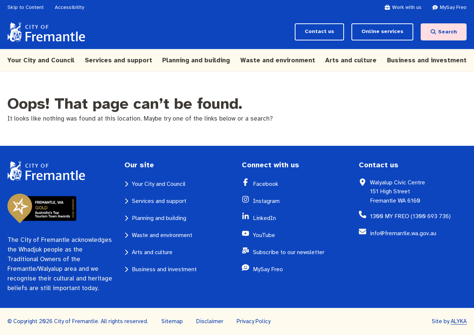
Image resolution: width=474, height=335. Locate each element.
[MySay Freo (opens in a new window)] (453, 7)
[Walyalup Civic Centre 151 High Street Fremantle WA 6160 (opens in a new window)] (418, 191)
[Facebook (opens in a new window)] (301, 184)
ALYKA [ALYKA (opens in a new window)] (459, 321)
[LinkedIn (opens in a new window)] (301, 218)
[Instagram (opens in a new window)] (301, 201)
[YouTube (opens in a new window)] (301, 235)
